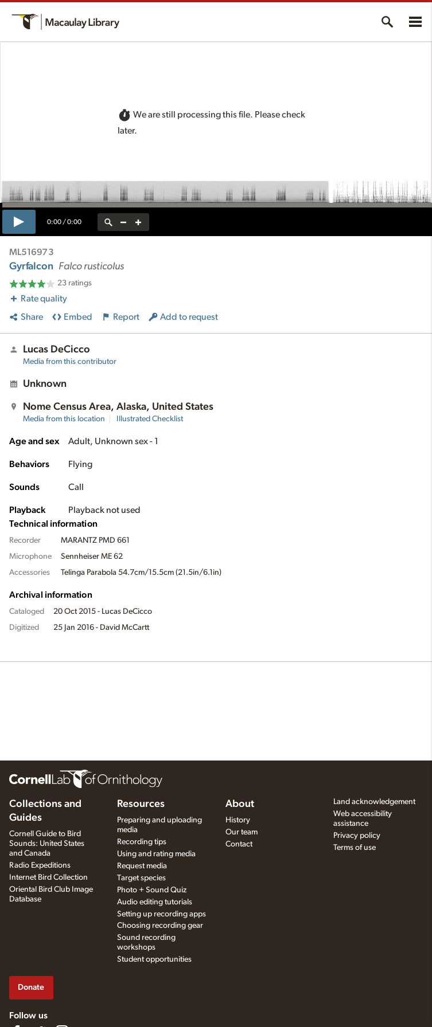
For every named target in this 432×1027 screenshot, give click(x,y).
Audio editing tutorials (154, 902)
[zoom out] (123, 222)
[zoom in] (138, 222)
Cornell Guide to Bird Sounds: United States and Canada (46, 843)
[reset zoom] (108, 222)
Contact (238, 844)
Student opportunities (154, 959)
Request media (142, 866)
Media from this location (64, 419)
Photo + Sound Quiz (151, 890)
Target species (141, 878)
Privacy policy (356, 836)
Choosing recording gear (160, 926)
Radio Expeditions (40, 865)
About (239, 804)
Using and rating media (156, 854)
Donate (31, 987)
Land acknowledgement (374, 802)
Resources (141, 804)
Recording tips (141, 842)
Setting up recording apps (161, 914)
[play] (19, 222)
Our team (241, 832)
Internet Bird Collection (48, 877)
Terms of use (354, 848)
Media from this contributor (69, 362)
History (237, 820)
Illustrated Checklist (149, 419)
